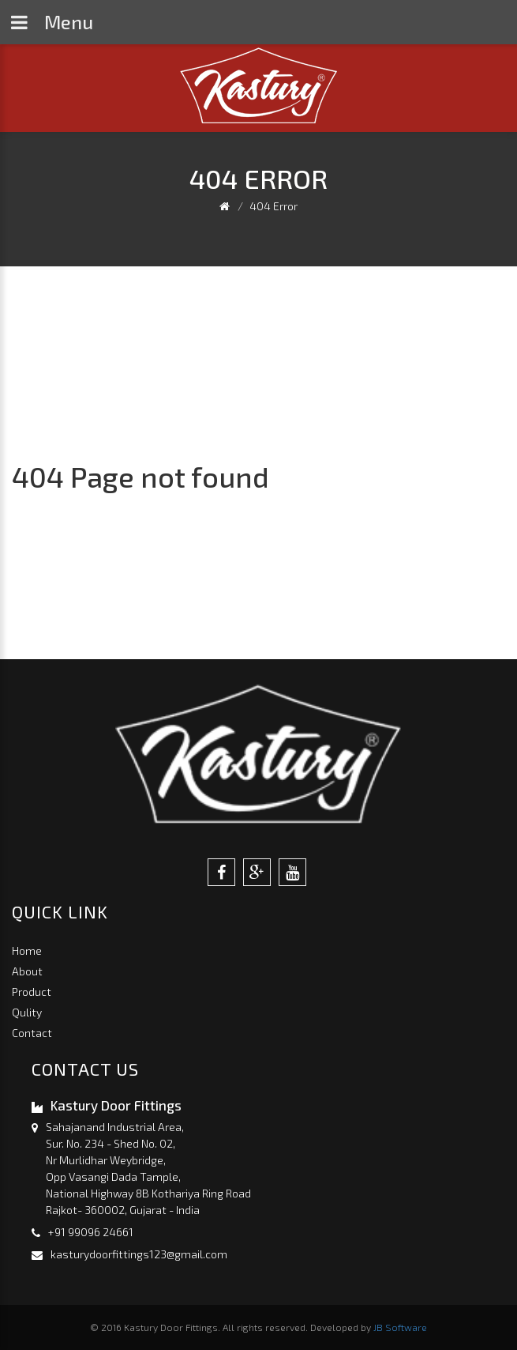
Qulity (27, 1012)
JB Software (400, 1327)
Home (27, 950)
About (27, 971)
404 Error (273, 206)
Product (31, 991)
